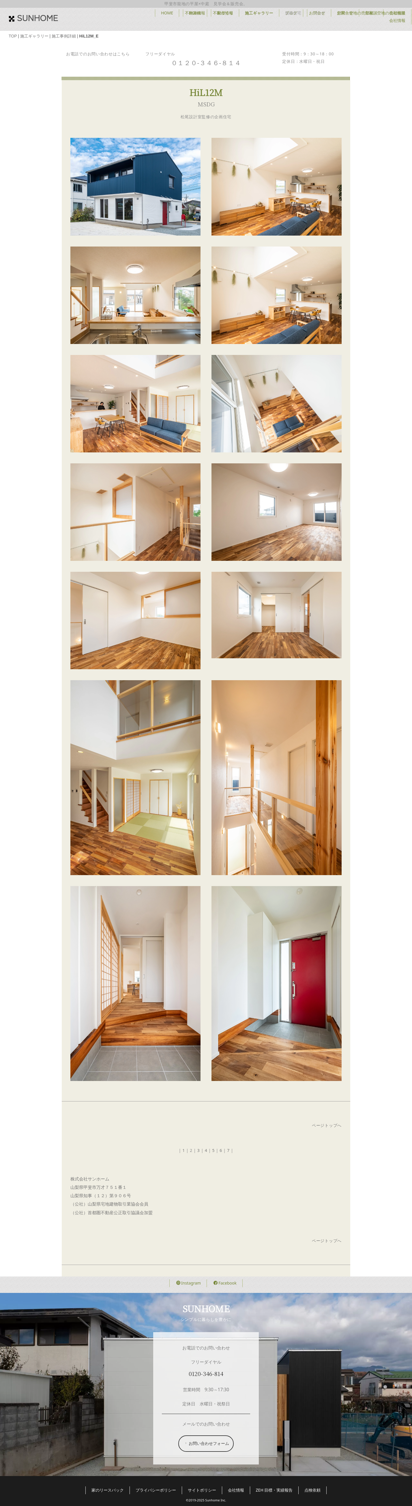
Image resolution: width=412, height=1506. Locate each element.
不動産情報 (223, 13)
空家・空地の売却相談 (357, 13)
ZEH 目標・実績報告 (274, 1490)
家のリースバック (107, 1490)
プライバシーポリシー (156, 1490)
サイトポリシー (202, 1490)
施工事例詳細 (64, 36)
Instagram (188, 1283)
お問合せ (317, 13)
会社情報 (397, 13)
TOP (13, 36)
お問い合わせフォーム (206, 1443)
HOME (195, 13)
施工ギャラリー (259, 13)
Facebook (225, 1283)
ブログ (291, 13)
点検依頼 (313, 1490)
